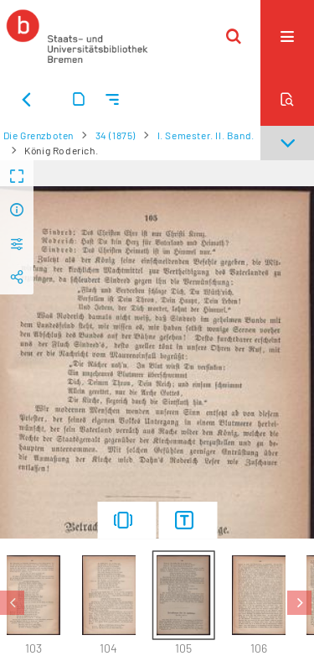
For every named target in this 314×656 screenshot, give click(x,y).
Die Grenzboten (38, 135)
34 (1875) (115, 135)
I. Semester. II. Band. (206, 135)
